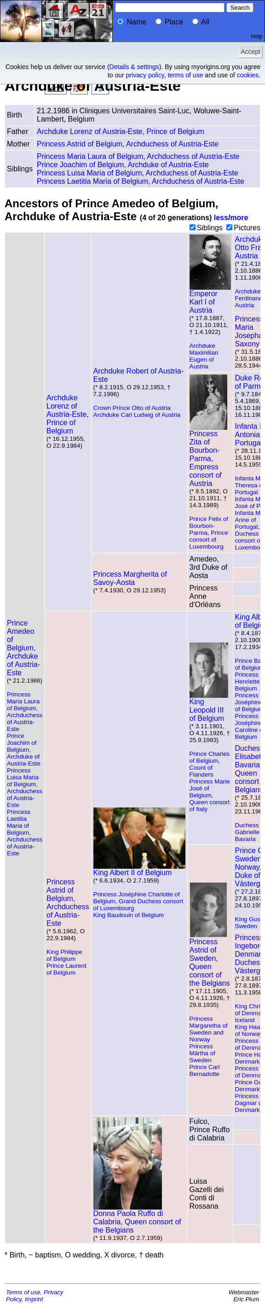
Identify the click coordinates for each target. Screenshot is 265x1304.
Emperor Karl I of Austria (210, 298)
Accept (250, 51)
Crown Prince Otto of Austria (132, 407)
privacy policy (145, 75)
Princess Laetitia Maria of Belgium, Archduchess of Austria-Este (140, 181)
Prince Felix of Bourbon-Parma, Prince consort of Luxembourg (209, 532)
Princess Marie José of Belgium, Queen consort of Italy (210, 795)
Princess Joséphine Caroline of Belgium (250, 726)
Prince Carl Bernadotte (205, 1070)
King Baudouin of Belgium (128, 915)
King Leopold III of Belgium (209, 706)
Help (256, 36)
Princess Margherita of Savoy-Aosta (130, 578)
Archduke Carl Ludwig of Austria (137, 414)
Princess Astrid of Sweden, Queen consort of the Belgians (210, 959)
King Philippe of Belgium (64, 955)
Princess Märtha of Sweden (202, 1053)
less (221, 218)
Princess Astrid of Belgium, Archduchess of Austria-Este (128, 144)
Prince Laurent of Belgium (66, 969)
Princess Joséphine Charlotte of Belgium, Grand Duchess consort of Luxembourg (138, 901)
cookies (248, 75)
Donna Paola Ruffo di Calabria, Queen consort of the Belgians (137, 1218)
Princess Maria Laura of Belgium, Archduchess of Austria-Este (138, 156)
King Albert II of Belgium (139, 869)
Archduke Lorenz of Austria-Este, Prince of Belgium (120, 131)
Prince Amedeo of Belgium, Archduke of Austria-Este (23, 648)
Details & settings (134, 66)
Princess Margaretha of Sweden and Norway (209, 1029)
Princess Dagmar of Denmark (249, 1103)
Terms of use (23, 1292)
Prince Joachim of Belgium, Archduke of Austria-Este (123, 165)
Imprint (34, 1299)
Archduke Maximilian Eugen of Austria (204, 356)
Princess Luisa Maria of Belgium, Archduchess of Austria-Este (137, 173)
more (239, 218)
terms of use (185, 75)
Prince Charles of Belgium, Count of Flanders (210, 764)
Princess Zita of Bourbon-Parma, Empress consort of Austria (208, 455)
